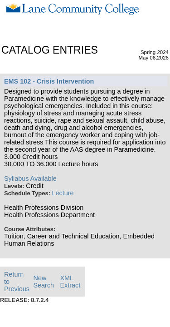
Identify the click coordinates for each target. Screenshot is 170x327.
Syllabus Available (30, 178)
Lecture (63, 193)
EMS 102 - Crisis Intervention (49, 81)
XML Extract (70, 281)
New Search (44, 281)
